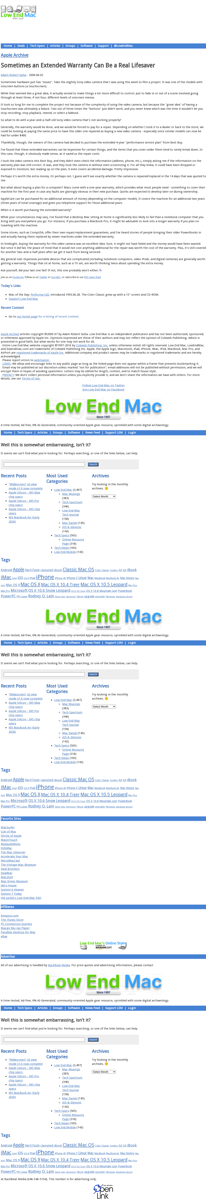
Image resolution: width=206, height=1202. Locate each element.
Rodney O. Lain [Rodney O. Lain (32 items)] (41, 596)
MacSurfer (8, 827)
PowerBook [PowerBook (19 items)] (125, 590)
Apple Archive (14, 55)
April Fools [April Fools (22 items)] (32, 570)
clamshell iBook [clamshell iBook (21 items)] (51, 570)
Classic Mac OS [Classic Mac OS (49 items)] (78, 569)
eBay (4, 936)
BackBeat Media (59, 965)
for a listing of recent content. (58, 316)
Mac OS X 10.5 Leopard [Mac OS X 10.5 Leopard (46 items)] (104, 584)
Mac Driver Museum (14, 881)
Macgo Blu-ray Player (15, 928)
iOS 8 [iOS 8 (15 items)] (26, 578)
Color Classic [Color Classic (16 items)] (102, 570)
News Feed (92, 432)
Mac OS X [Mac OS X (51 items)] (30, 584)
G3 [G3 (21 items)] (120, 570)
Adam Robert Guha (13, 75)
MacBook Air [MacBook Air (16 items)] (112, 578)
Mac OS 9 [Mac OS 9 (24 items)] (13, 585)
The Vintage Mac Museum (18, 865)
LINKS (6, 363)
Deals (21, 46)
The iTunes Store (12, 920)
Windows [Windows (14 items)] (110, 596)
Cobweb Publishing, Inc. (92, 345)
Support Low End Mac (23, 299)
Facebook (17, 277)
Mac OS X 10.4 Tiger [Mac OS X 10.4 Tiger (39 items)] (60, 584)
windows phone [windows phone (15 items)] (124, 596)
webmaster (41, 360)
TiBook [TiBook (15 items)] (80, 596)
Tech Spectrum (72, 502)
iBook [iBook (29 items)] (132, 570)
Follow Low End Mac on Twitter (103, 385)
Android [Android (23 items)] (6, 570)
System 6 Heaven (12, 889)
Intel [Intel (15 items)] (14, 578)
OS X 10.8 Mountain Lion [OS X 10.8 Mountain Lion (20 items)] (101, 590)
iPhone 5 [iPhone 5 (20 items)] (72, 578)
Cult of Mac (8, 831)
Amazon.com (10, 915)
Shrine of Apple (11, 836)
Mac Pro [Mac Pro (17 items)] (5, 590)
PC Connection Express (16, 924)
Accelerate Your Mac (14, 856)
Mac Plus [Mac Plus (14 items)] (132, 585)
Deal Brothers (10, 869)
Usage (106, 325)
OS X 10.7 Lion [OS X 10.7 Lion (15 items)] (78, 591)
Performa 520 (40, 294)
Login (132, 432)
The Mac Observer (13, 852)
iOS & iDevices (71, 527)
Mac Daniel (69, 523)
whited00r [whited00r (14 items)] (100, 596)
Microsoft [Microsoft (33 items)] (19, 590)
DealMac (6, 873)
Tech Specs (37, 46)
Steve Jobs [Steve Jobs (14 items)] (60, 596)
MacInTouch (9, 840)
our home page (27, 316)
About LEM (80, 325)
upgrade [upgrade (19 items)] (89, 596)
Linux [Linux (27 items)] (82, 578)
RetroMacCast (10, 860)
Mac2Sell (7, 877)
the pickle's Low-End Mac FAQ (21, 898)
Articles (55, 46)
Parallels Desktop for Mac (18, 932)
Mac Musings (71, 494)
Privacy (117, 325)
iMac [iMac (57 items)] (6, 577)
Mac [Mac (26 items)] (90, 578)
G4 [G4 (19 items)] (124, 570)
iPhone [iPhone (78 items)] (45, 577)
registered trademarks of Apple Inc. (40, 352)
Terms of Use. (31, 378)
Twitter (43, 277)
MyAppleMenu (10, 844)
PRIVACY (8, 375)
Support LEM (114, 432)
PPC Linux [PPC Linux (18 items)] (22, 596)
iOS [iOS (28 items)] (20, 578)
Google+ (56, 277)
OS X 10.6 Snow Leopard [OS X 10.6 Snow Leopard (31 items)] (49, 590)
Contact (129, 325)
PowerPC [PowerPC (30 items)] (8, 596)
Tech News (61, 548)
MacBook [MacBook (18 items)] (100, 578)
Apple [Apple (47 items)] (18, 569)
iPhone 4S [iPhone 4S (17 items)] (60, 578)
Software (87, 46)
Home (8, 46)
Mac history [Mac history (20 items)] (127, 578)
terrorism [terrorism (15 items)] (71, 596)
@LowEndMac (123, 46)
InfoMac (6, 848)
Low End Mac (63, 490)
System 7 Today (11, 894)
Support (103, 46)
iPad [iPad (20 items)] (32, 578)
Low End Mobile (65, 552)
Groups (70, 46)
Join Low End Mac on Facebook (103, 389)
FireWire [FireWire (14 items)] (114, 570)
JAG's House (9, 885)
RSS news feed (92, 277)
